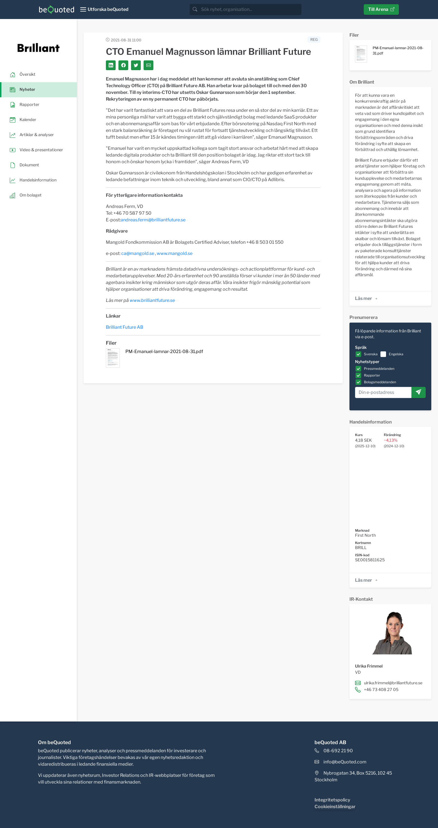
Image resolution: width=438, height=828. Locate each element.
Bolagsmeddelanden (380, 382)
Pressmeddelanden (379, 368)
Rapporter (372, 375)
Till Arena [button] (381, 9)
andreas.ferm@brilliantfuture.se (153, 220)
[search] (250, 9)
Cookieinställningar (335, 806)
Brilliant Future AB (124, 327)
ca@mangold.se (137, 253)
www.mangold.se (174, 253)
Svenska (371, 354)
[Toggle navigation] (104, 9)
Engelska (396, 354)
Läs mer (366, 298)
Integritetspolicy (332, 800)
